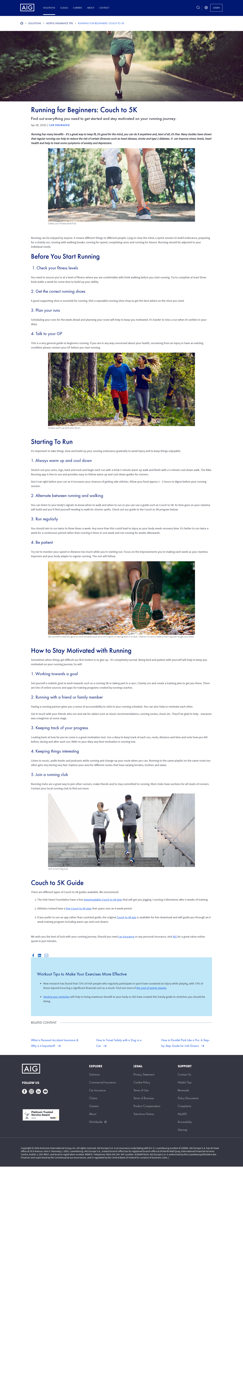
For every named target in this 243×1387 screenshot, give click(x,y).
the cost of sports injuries (151, 988)
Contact (104, 7)
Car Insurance (59, 125)
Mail (46, 955)
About (90, 7)
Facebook (33, 955)
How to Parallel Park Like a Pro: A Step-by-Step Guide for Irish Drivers (185, 1043)
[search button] (198, 7)
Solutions (49, 7)
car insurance (126, 936)
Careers (77, 7)
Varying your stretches (56, 997)
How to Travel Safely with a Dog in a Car (119, 1043)
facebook (24, 1091)
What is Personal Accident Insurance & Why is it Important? (54, 1043)
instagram (31, 1091)
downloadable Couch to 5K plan (103, 899)
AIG (175, 936)
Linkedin (39, 955)
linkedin (38, 1091)
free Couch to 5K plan (78, 908)
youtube (45, 1091)
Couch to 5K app (126, 917)
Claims (64, 7)
